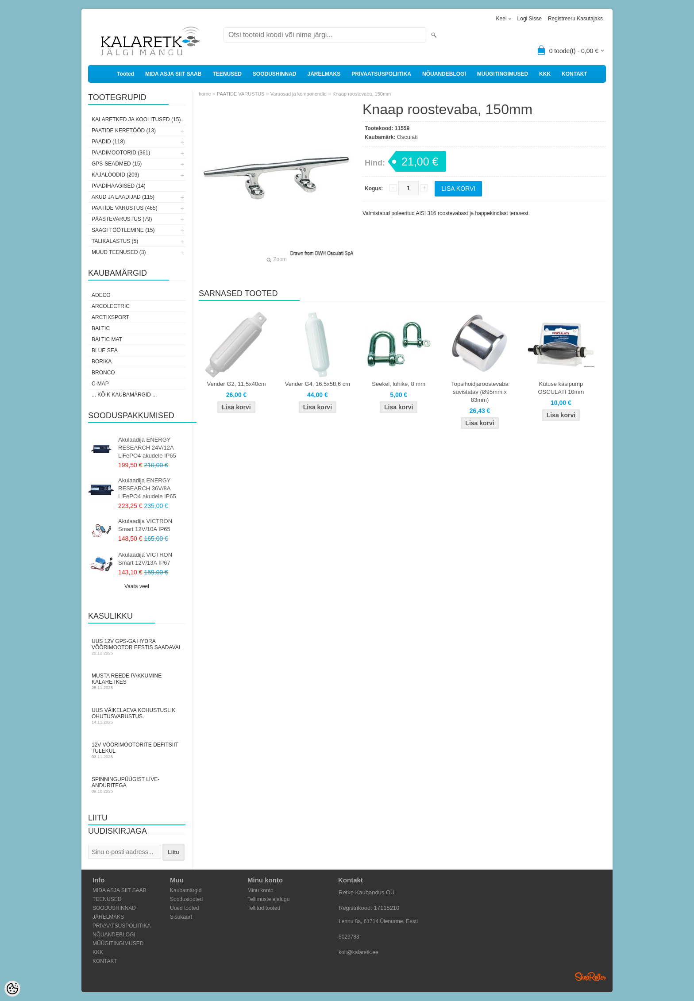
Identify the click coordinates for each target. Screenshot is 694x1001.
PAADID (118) (108, 142)
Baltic (101, 328)
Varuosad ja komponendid (298, 93)
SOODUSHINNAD (275, 74)
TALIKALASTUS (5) (115, 241)
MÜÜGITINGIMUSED (502, 74)
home (205, 93)
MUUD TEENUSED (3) (119, 252)
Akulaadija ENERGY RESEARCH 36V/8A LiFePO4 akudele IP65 (147, 488)
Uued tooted (184, 908)
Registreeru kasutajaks (575, 18)
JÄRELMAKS (323, 74)
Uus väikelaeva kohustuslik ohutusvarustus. (137, 715)
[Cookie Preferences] (12, 989)
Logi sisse (529, 18)
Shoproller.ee (590, 976)
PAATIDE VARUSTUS (241, 93)
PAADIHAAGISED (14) (119, 186)
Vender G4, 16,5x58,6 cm (317, 384)
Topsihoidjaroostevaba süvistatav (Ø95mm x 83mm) (479, 392)
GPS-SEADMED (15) (117, 164)
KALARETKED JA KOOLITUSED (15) (136, 119)
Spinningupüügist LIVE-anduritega (137, 784)
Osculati (407, 137)
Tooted (125, 74)
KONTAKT (574, 74)
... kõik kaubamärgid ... (124, 395)
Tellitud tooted (263, 908)
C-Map (100, 384)
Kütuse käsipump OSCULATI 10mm (561, 388)
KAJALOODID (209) (115, 175)
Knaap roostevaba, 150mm (361, 93)
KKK (545, 74)
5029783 (349, 937)
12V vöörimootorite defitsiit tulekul (137, 750)
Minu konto (260, 890)
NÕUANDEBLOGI (444, 74)
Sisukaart (181, 917)
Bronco (103, 373)
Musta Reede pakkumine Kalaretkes (137, 681)
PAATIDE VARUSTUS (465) (125, 208)
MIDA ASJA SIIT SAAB (173, 74)
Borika (102, 361)
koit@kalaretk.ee (358, 952)
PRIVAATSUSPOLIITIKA (381, 74)
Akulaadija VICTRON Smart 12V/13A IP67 (145, 558)
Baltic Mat (107, 339)
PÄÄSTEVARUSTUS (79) (122, 219)
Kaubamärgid (185, 890)
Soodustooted (186, 899)
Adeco (101, 295)
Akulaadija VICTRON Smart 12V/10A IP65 (145, 525)
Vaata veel (136, 586)
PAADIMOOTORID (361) (121, 153)
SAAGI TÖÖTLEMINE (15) (123, 230)
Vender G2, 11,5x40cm (236, 384)
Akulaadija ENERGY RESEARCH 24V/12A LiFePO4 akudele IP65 (147, 447)
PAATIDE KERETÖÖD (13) (124, 130)
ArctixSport (110, 317)
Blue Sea (105, 350)
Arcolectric (111, 306)
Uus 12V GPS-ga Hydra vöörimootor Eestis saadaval (137, 646)
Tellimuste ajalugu (268, 899)
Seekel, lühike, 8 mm (398, 384)
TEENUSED (226, 74)
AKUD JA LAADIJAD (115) (123, 197)
